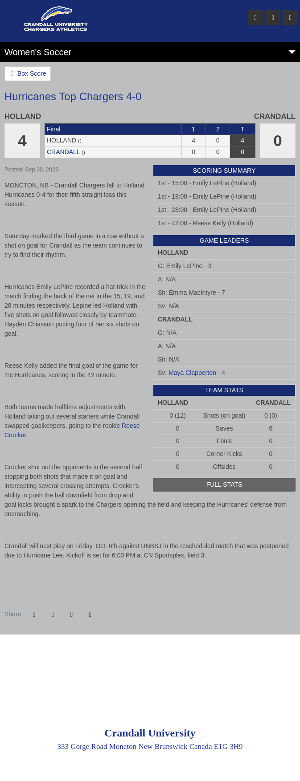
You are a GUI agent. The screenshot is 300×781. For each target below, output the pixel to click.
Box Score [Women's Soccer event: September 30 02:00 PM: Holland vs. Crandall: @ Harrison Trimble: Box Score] (27, 73)
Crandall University (118, 18)
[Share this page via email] (71, 614)
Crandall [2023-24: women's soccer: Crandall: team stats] (63, 151)
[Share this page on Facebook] (34, 614)
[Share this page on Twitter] (52, 614)
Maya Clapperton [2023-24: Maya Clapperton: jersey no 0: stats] (192, 372)
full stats (224, 484)
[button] (90, 614)
